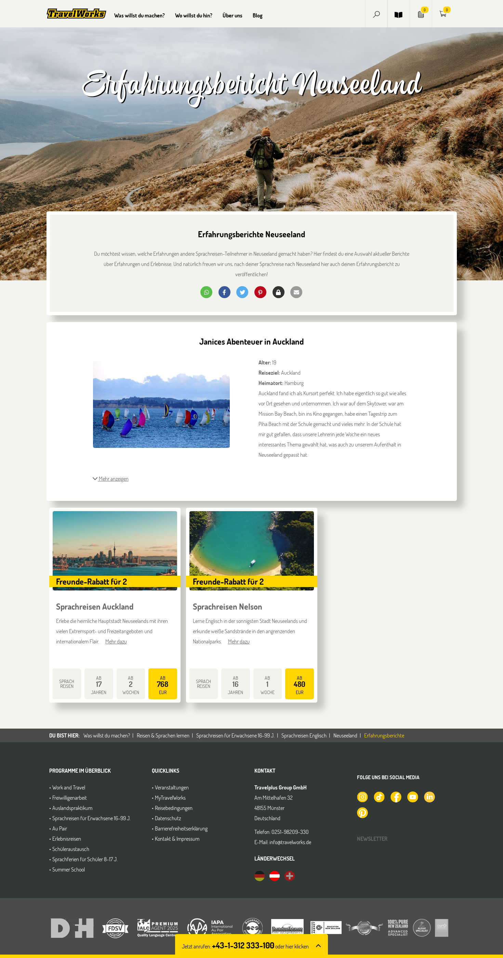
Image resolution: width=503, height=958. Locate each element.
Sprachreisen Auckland (94, 606)
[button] (376, 13)
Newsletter (372, 838)
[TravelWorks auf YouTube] (412, 796)
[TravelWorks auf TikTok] (379, 796)
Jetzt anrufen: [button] (245, 946)
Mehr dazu (116, 641)
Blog (258, 15)
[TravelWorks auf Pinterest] (362, 812)
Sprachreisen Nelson (227, 606)
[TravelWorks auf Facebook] (396, 796)
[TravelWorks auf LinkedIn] (429, 796)
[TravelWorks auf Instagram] (362, 796)
